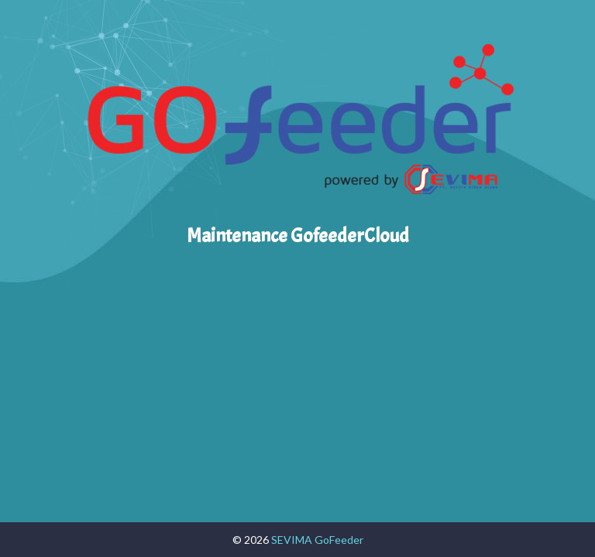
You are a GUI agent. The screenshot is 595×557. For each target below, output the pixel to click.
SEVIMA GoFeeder (317, 539)
